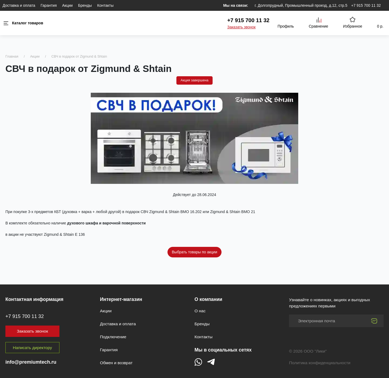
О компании (208, 299)
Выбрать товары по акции (194, 252)
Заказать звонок (241, 27)
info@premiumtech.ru (30, 362)
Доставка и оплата (19, 5)
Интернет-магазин (121, 299)
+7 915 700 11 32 (366, 5)
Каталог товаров (23, 23)
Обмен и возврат (116, 362)
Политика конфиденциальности (319, 362)
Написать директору (32, 347)
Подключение (113, 336)
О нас (200, 311)
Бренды (85, 5)
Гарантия (49, 5)
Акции (67, 5)
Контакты (105, 5)
